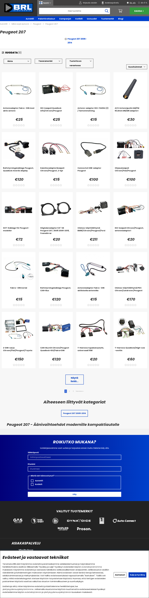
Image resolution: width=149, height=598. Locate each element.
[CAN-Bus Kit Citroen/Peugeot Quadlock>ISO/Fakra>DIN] (56, 352)
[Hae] (74, 11)
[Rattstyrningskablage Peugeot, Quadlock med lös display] (18, 172)
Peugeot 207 (51, 24)
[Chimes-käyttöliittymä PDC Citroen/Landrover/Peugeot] (130, 292)
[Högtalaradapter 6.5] (56, 232)
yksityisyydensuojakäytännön (57, 592)
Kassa (139, 11)
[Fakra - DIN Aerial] (18, 292)
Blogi (120, 18)
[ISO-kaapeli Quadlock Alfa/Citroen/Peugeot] (56, 112)
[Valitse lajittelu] (136, 67)
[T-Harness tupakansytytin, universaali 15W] (93, 352)
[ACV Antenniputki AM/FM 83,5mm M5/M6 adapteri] (130, 112)
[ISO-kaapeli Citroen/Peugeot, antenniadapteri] (130, 232)
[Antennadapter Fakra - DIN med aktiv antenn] (18, 112)
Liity (75, 494)
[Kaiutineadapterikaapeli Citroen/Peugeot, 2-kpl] (56, 172)
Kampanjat (65, 18)
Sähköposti (33, 452)
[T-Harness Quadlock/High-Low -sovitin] (130, 352)
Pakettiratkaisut (46, 18)
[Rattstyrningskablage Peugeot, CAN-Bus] (56, 292)
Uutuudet (92, 18)
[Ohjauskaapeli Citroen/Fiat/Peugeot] (130, 172)
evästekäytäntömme (92, 567)
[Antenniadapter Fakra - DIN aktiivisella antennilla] (93, 292)
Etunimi (31, 464)
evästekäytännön (33, 592)
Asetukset (120, 575)
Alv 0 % (144, 3)
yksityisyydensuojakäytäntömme (18, 589)
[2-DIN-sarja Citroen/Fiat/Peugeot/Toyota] (18, 352)
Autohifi (30, 18)
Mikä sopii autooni (20, 24)
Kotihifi (79, 18)
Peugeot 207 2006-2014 (77, 41)
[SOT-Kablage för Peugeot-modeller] (18, 232)
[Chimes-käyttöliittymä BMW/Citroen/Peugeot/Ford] (93, 232)
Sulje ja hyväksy (137, 575)
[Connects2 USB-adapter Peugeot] (93, 172)
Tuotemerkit (107, 18)
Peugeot (37, 24)
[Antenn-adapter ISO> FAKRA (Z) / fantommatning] (93, 112)
